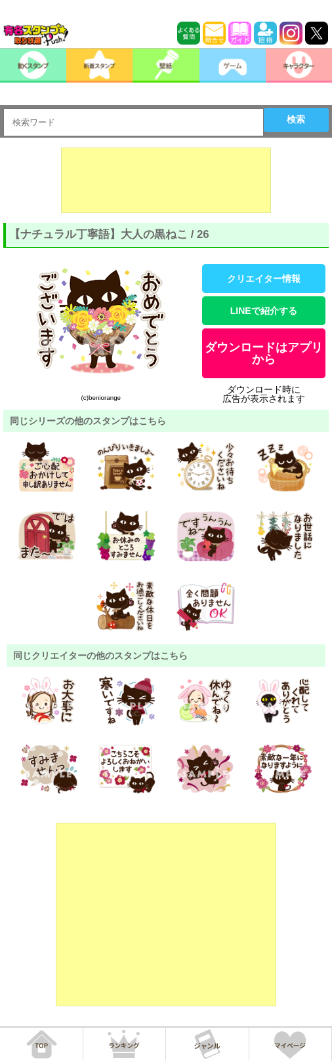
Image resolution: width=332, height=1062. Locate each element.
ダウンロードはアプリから (264, 353)
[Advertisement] (166, 180)
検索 (296, 119)
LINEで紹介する (263, 310)
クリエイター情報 (264, 278)
